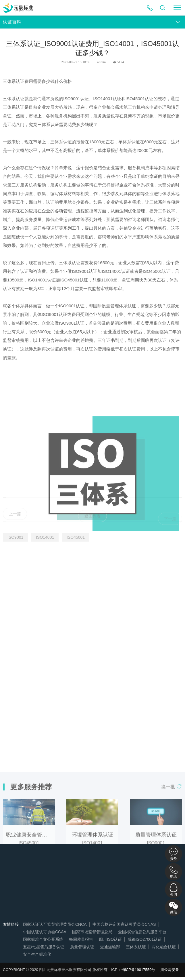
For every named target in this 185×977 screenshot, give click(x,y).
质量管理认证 (82, 946)
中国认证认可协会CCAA (44, 932)
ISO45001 (76, 537)
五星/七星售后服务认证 (43, 946)
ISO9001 (15, 537)
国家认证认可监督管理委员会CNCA (55, 924)
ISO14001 (45, 537)
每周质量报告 (81, 939)
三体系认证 (136, 946)
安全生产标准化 (37, 954)
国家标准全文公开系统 (43, 939)
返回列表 (92, 521)
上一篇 (15, 519)
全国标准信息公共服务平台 (142, 932)
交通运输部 (110, 946)
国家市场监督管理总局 (92, 932)
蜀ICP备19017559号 (138, 970)
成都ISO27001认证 (145, 939)
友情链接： (13, 924)
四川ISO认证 (110, 939)
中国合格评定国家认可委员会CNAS (124, 924)
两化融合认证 (164, 946)
